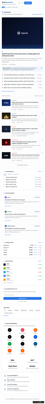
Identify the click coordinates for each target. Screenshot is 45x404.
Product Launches (8, 313)
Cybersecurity (24, 310)
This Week (9, 174)
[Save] (41, 68)
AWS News (19, 160)
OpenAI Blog (12, 64)
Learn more (8, 206)
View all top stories (37, 14)
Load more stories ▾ (22, 165)
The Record (19, 148)
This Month (15, 174)
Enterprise (38, 310)
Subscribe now (22, 298)
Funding (16, 310)
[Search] (19, 3)
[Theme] (22, 3)
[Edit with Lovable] (37, 402)
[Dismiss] (43, 402)
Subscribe (28, 3)
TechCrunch (19, 122)
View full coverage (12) (8, 91)
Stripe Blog (20, 109)
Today (4, 174)
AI (4, 310)
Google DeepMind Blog (22, 135)
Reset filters (6, 315)
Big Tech (31, 310)
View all (40, 171)
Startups (10, 310)
